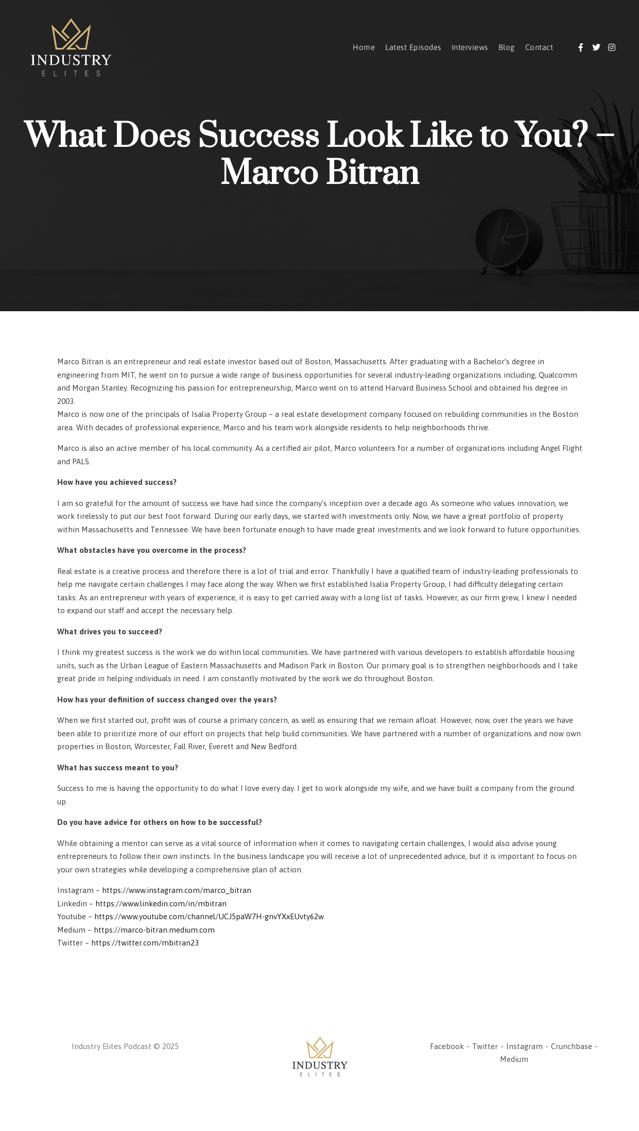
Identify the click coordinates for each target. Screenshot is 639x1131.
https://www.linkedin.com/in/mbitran (161, 903)
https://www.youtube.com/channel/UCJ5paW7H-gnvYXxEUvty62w (209, 916)
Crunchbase (571, 1046)
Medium (514, 1059)
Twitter (485, 1046)
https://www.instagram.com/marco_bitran (176, 890)
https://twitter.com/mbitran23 (145, 942)
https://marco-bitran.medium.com (154, 929)
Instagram (524, 1046)
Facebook (447, 1046)
